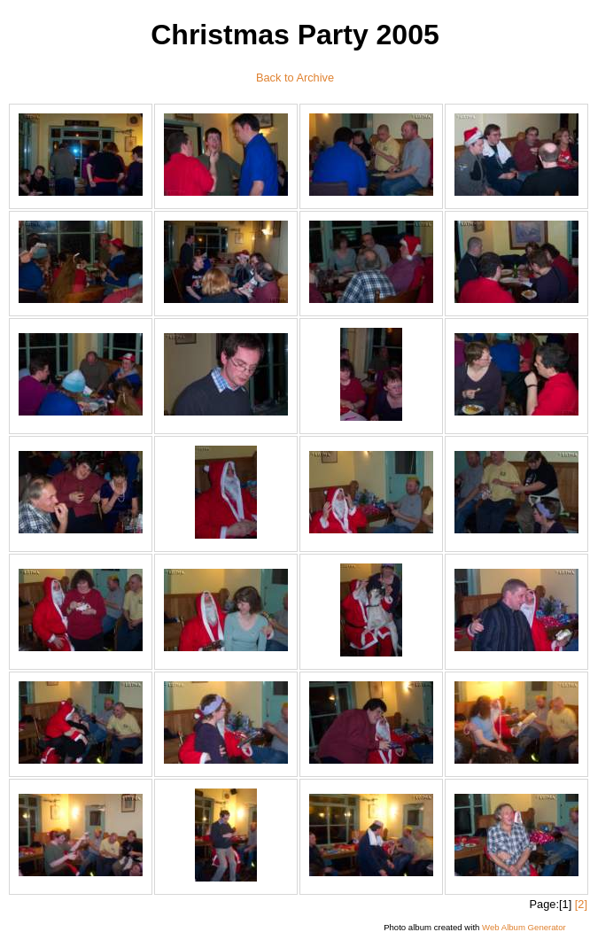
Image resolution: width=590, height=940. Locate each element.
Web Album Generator (524, 927)
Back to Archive (295, 77)
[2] (581, 904)
